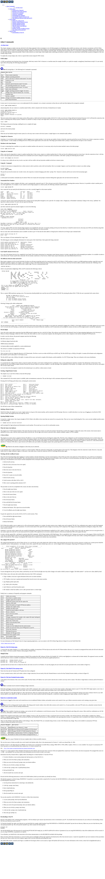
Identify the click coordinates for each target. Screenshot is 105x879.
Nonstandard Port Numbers (18, 15)
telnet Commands (10, 6)
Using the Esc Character (18, 10)
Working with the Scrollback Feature (20, 28)
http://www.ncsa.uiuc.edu (8, 674)
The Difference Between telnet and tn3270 (22, 18)
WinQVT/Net (12, 31)
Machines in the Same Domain (19, 11)
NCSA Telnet (12, 19)
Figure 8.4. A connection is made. (9, 729)
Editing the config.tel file (18, 20)
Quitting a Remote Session (18, 23)
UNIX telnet (12, 9)
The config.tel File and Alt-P (19, 30)
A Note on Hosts (16, 27)
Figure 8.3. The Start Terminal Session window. (12, 708)
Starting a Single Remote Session (20, 22)
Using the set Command (17, 12)
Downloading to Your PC (18, 32)
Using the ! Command (17, 14)
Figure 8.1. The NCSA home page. (9, 678)
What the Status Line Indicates (19, 26)
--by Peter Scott (18, 7)
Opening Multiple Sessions (18, 24)
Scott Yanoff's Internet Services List (20, 16)
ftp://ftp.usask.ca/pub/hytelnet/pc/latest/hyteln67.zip (19, 780)
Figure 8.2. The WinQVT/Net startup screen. (12, 700)
